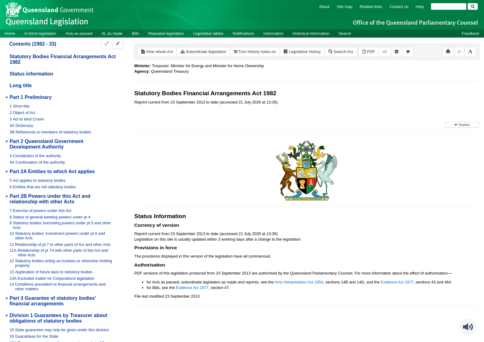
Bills (135, 33)
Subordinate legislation (203, 51)
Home (10, 33)
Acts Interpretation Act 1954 (299, 282)
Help (420, 6)
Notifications (243, 33)
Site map (345, 6)
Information (273, 33)
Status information (31, 73)
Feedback (470, 33)
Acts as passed (78, 33)
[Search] (448, 6)
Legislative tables (208, 33)
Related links (371, 6)
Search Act (340, 51)
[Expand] (106, 44)
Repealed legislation (166, 33)
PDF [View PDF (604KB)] (368, 51)
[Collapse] (117, 44)
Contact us (399, 6)
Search (345, 33)
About (324, 6)
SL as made (112, 33)
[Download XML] (385, 52)
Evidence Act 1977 (397, 282)
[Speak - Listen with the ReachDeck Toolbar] (468, 327)
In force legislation (40, 33)
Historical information (311, 33)
